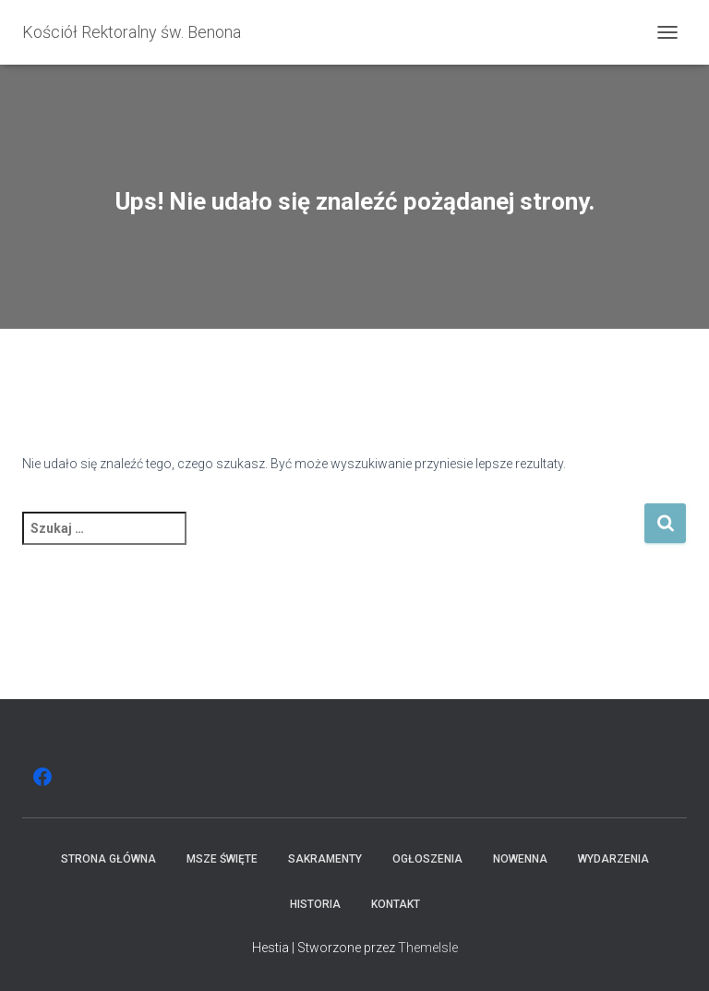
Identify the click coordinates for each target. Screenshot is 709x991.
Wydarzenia (613, 858)
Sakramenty (325, 858)
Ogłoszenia (427, 858)
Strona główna (108, 858)
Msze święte (222, 858)
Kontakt (395, 904)
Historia (315, 904)
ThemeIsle (428, 947)
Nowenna (520, 858)
